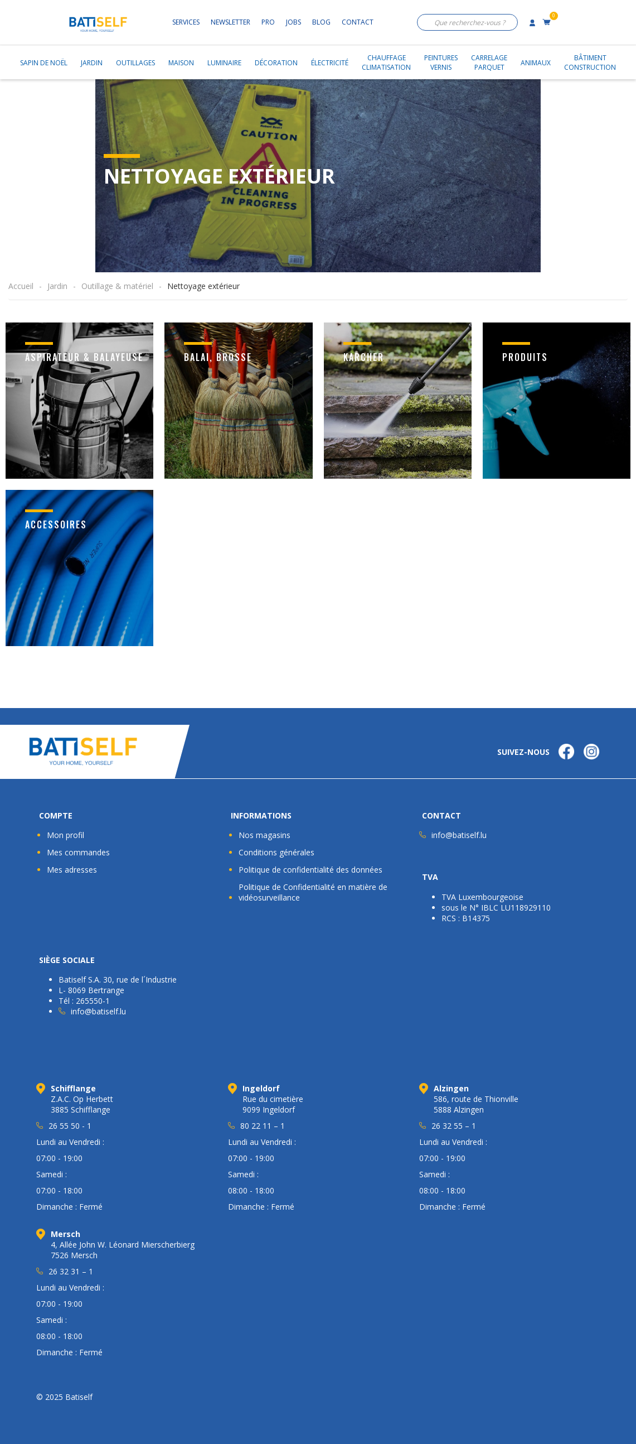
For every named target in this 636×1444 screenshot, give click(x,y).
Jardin (92, 63)
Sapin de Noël (43, 63)
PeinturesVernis (441, 62)
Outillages (135, 63)
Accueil (20, 286)
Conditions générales (276, 852)
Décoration (276, 63)
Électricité (329, 63)
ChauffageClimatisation (386, 62)
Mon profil (65, 835)
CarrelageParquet (489, 62)
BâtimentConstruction (590, 62)
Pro (268, 22)
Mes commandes (78, 852)
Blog (321, 22)
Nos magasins (264, 835)
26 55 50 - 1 (69, 1125)
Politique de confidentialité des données (310, 869)
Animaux (536, 63)
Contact (357, 22)
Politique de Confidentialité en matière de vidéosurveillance (313, 892)
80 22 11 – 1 (262, 1125)
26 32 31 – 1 (70, 1271)
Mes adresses (72, 869)
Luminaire (224, 63)
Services (186, 22)
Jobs (293, 22)
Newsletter (230, 22)
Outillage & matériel (117, 286)
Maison (181, 63)
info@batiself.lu (459, 835)
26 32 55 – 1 (453, 1125)
